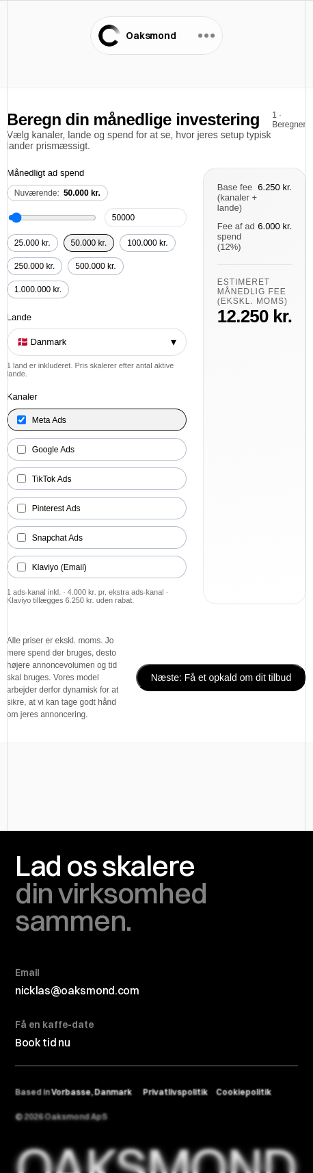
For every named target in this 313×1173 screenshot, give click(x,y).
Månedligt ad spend (45, 173)
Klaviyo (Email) (52, 567)
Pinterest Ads (49, 508)
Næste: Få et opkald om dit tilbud (221, 677)
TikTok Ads (44, 479)
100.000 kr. (147, 243)
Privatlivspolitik (175, 1092)
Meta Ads (41, 420)
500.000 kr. (95, 266)
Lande (19, 317)
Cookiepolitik (243, 1092)
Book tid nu (42, 1042)
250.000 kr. (34, 266)
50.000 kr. (89, 243)
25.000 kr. (32, 243)
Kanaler (22, 396)
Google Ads (45, 449)
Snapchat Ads (50, 538)
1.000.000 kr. (38, 289)
